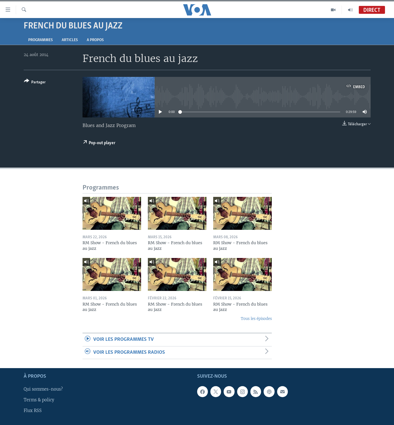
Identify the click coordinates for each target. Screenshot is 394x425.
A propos (95, 40)
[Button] (35, 82)
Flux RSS (33, 410)
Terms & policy (39, 399)
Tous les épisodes (256, 318)
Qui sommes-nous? (43, 389)
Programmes (40, 40)
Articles (70, 40)
